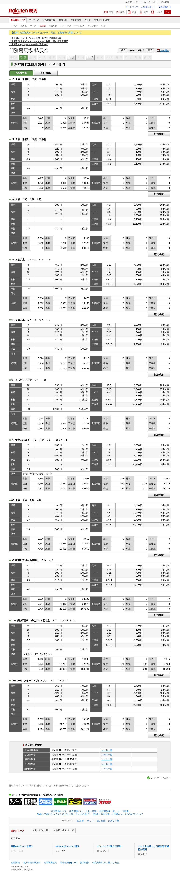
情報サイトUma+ (102, 20)
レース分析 (66, 26)
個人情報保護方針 (32, 862)
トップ (14, 26)
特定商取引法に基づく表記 (105, 862)
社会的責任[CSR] (68, 862)
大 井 (71, 57)
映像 (103, 26)
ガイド (88, 20)
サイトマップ (132, 7)
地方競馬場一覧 (107, 811)
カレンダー (93, 26)
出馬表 (23, 26)
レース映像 (123, 811)
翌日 (150, 50)
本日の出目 (45, 72)
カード (147, 2)
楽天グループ (132, 2)
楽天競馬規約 (50, 862)
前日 (123, 50)
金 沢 (90, 57)
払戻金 (42, 26)
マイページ (34, 20)
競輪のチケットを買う (22, 846)
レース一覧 (106, 750)
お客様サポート (148, 7)
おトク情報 (76, 20)
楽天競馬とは (165, 7)
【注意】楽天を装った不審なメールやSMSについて (117, 814)
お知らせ (63, 20)
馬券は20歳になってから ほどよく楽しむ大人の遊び (63, 814)
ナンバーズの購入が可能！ (110, 846)
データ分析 (79, 26)
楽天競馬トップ (18, 20)
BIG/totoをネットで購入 (68, 846)
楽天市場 (165, 2)
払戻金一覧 (113, 821)
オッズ (33, 26)
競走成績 (53, 26)
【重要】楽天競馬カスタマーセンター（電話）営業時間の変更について (46, 32)
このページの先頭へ (160, 777)
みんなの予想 (49, 20)
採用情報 (84, 862)
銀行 (155, 2)
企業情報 (15, 862)
